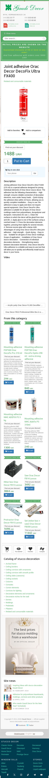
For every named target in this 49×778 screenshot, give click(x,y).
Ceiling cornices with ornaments (18, 570)
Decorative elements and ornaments (20, 594)
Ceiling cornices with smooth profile (20, 573)
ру (34, 734)
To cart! (8, 382)
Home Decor (6, 751)
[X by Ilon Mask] (14, 775)
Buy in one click (13, 170)
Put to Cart (21, 161)
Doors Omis (38, 763)
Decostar (20, 745)
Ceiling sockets (12, 579)
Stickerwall (37, 766)
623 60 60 (9, 20)
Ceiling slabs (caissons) (15, 576)
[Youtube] (41, 775)
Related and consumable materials (19, 612)
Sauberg (20, 766)
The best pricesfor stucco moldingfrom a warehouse (24, 636)
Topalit (3, 772)
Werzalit (4, 769)
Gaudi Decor (6, 748)
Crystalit (20, 763)
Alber (3, 763)
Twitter (30, 725)
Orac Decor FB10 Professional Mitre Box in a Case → (25, 312)
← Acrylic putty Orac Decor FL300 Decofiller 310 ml (25, 305)
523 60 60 (30, 20)
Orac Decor (36, 751)
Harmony (35, 748)
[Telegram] (35, 775)
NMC (19, 751)
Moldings (9, 603)
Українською (19, 734)
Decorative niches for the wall (17, 597)
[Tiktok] (28, 775)
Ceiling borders (12, 567)
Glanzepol (21, 748)
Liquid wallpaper (39, 769)
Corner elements (12, 588)
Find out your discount (14, 147)
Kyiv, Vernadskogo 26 (14, 14)
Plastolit (20, 769)
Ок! (34, 173)
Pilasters (9, 609)
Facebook (21, 725)
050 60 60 (30, 18)
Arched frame (11, 564)
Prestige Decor (23, 754)
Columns (9, 582)
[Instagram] (21, 775)
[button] (43, 88)
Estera (3, 766)
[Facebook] (8, 775)
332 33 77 (9, 18)
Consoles (9, 585)
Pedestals (9, 606)
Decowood (36, 745)
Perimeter (5, 754)
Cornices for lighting (14, 591)
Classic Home (6, 745)
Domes (8, 600)
